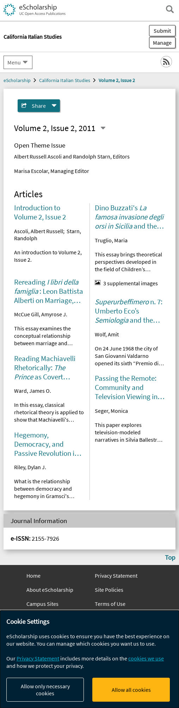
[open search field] (169, 9)
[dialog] (89, 659)
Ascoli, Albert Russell (38, 231)
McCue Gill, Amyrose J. (40, 314)
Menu (14, 62)
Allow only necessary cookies (45, 690)
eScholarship (17, 80)
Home (33, 575)
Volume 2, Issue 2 (117, 80)
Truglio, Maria (111, 240)
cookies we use (146, 658)
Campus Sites (42, 603)
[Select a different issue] (103, 128)
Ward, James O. (32, 390)
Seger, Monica (111, 410)
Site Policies (109, 589)
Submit (162, 30)
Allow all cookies (131, 689)
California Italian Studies (64, 80)
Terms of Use (110, 603)
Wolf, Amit (107, 334)
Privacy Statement (116, 575)
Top (170, 557)
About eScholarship (49, 589)
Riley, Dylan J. (30, 467)
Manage (160, 42)
